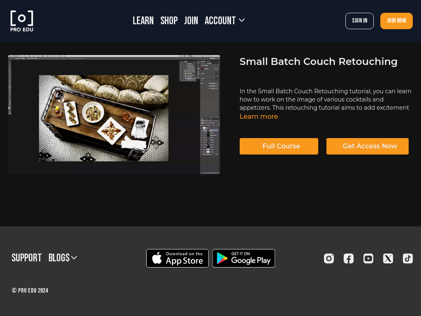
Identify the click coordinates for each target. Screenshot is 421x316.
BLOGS (63, 258)
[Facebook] (349, 258)
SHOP (169, 21)
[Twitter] (388, 258)
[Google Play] (243, 258)
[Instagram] (329, 258)
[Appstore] (177, 258)
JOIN (191, 21)
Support (27, 258)
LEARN (143, 21)
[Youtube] (368, 258)
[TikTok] (408, 258)
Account (225, 21)
